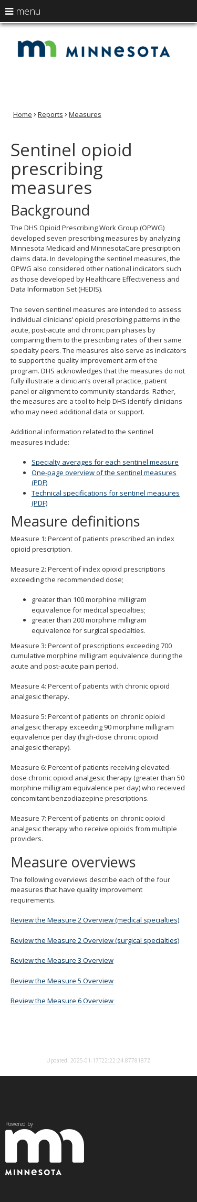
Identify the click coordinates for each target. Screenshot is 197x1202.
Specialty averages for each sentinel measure (105, 462)
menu (23, 11)
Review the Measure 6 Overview (63, 1000)
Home (22, 114)
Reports (50, 114)
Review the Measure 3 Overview (62, 960)
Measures (85, 114)
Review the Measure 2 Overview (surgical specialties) (95, 940)
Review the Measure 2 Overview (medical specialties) (95, 920)
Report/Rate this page (98, 1047)
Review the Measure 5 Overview (62, 980)
